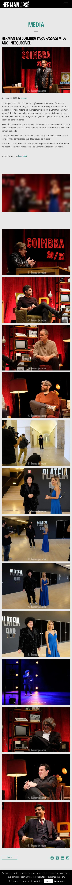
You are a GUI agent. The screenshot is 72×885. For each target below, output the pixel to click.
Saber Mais (58, 881)
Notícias (24, 98)
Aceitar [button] (48, 881)
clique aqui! (22, 156)
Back (9, 857)
